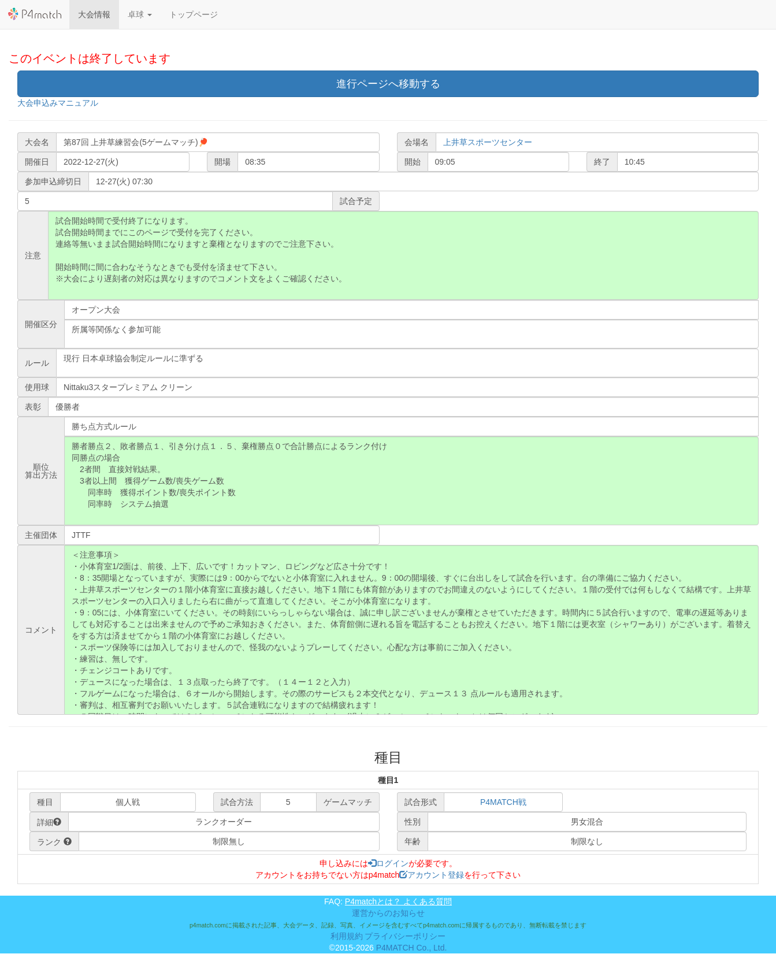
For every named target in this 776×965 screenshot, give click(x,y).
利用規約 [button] (347, 936)
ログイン (388, 863)
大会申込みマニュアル (57, 102)
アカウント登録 (431, 874)
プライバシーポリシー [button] (405, 936)
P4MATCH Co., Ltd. (411, 947)
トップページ (193, 14)
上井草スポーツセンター (487, 142)
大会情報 (94, 14)
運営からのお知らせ (388, 913)
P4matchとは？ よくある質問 (398, 901)
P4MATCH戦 (503, 802)
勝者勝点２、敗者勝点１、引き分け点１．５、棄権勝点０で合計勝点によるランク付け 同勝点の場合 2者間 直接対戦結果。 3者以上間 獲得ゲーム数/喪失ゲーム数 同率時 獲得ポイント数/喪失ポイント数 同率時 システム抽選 (411, 480)
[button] (140, 14)
